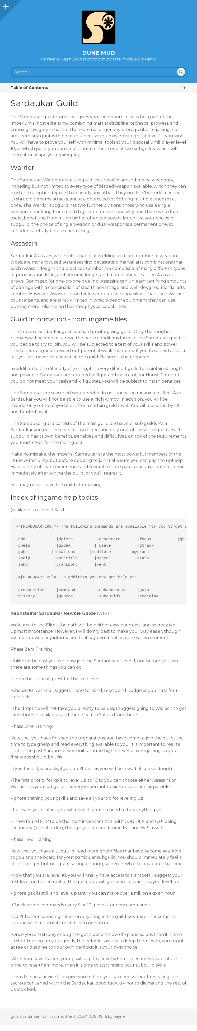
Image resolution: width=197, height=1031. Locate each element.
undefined (181, 72)
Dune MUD (98, 53)
